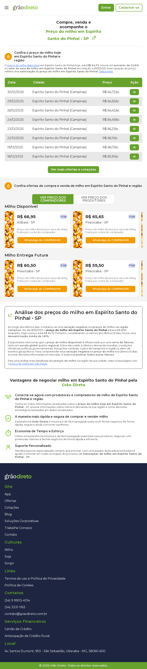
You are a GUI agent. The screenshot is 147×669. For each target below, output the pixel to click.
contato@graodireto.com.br (26, 614)
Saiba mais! (106, 71)
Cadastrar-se (129, 7)
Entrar (106, 7)
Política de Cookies (19, 585)
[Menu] (6, 8)
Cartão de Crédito (18, 629)
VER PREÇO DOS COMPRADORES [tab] (53, 199)
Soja (8, 556)
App (8, 494)
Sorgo (9, 563)
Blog (8, 514)
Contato (11, 534)
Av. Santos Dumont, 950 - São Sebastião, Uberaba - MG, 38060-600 (55, 651)
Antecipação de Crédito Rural (27, 636)
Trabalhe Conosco (18, 528)
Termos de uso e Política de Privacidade (35, 578)
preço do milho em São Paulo (28, 363)
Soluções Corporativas (21, 521)
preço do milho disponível (23, 65)
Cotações (12, 507)
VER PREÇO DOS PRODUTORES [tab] (94, 199)
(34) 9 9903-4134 (17, 600)
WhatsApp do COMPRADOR (42, 240)
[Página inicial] (25, 8)
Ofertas (10, 501)
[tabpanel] (73, 250)
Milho (9, 550)
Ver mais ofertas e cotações (73, 169)
